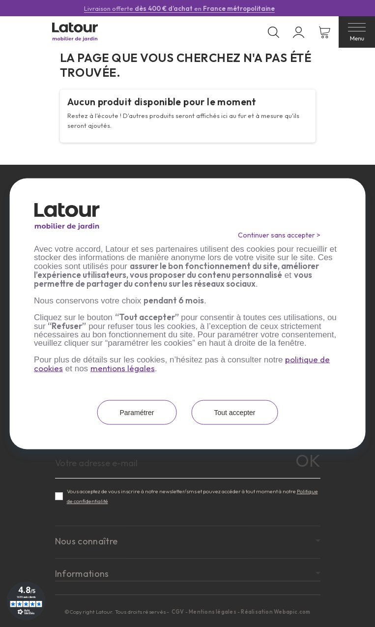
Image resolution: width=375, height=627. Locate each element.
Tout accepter (234, 412)
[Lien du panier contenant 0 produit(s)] (325, 32)
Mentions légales (212, 611)
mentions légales (122, 367)
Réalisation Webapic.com (275, 611)
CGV (178, 611)
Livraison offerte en (179, 8)
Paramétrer (136, 412)
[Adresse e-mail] (187, 463)
